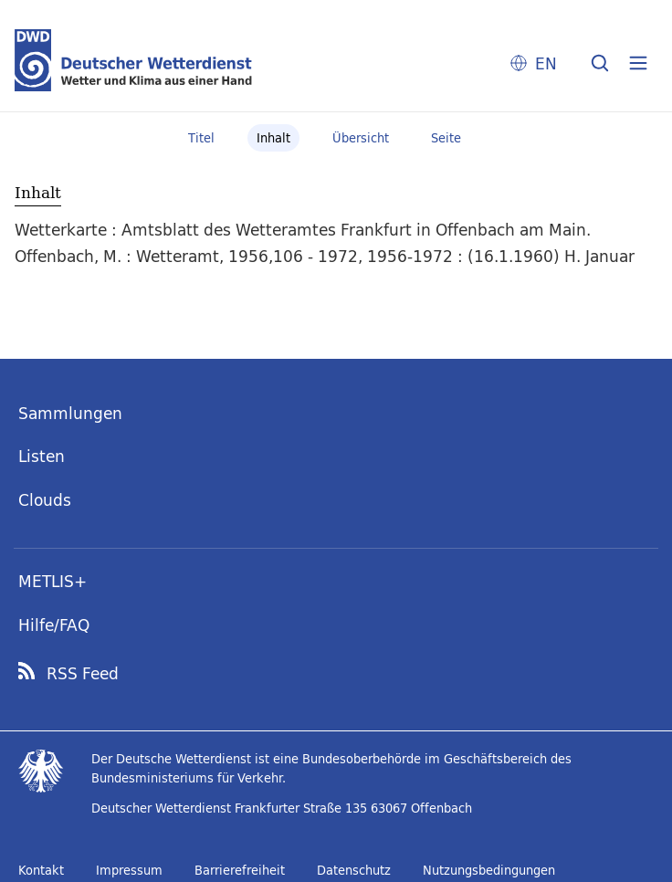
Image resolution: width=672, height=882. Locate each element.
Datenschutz (354, 870)
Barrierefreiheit (239, 870)
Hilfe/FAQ (53, 625)
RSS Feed (83, 674)
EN (546, 63)
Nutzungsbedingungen (489, 870)
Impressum (129, 870)
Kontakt (41, 870)
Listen (41, 456)
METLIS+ (52, 581)
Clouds (44, 500)
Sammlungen (70, 413)
